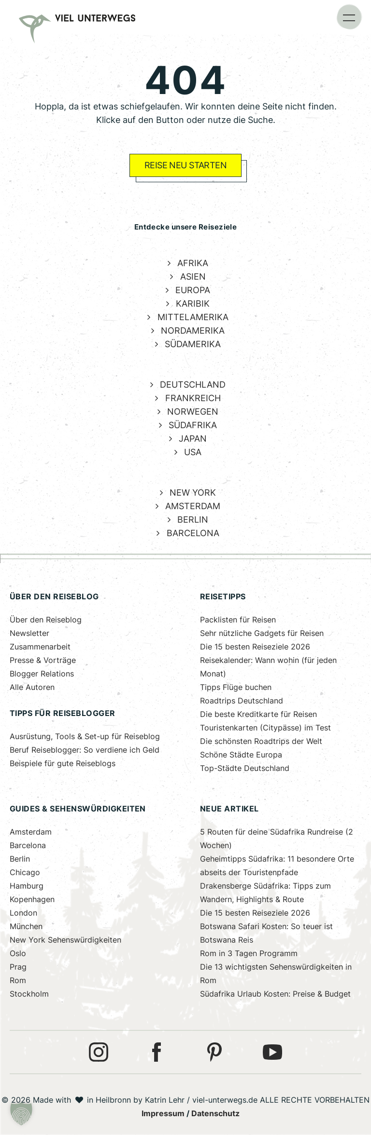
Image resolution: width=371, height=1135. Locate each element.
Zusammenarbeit (40, 646)
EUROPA (192, 290)
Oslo (18, 953)
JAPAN (193, 438)
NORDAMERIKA (193, 330)
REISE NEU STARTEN (185, 165)
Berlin (20, 859)
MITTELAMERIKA (192, 317)
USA (192, 452)
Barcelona (28, 845)
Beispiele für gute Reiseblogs (62, 763)
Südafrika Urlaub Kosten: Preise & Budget (275, 994)
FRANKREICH (193, 398)
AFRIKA (192, 263)
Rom (18, 980)
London (23, 913)
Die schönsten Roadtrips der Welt (261, 741)
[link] (32, 19)
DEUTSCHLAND (193, 384)
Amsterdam (31, 832)
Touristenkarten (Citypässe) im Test (265, 727)
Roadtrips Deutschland (241, 700)
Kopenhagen (32, 899)
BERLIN (192, 519)
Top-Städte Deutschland (244, 768)
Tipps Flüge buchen (235, 687)
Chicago (25, 872)
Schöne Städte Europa (241, 754)
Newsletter (29, 633)
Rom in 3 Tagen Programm (249, 953)
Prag (18, 967)
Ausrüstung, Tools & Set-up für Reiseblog (85, 736)
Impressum (163, 1113)
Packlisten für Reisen (238, 619)
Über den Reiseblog (46, 619)
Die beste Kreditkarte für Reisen (258, 714)
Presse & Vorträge (43, 660)
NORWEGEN (192, 411)
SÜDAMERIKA (193, 344)
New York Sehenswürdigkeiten (65, 940)
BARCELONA (193, 533)
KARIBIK (193, 303)
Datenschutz (215, 1113)
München (26, 926)
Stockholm (29, 994)
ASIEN (193, 276)
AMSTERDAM (192, 506)
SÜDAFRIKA (193, 425)
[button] (349, 17)
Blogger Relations (42, 673)
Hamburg (26, 886)
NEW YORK (193, 492)
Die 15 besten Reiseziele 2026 (255, 646)
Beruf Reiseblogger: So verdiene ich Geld (84, 750)
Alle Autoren (32, 687)
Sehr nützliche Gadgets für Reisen (262, 633)
